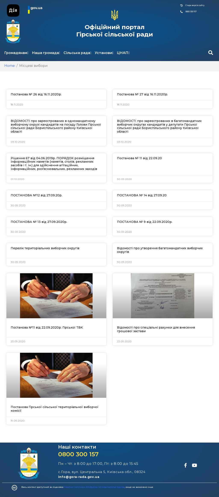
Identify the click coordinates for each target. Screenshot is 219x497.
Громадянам (16, 53)
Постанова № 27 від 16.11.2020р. (142, 94)
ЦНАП (123, 53)
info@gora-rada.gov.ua (78, 477)
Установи (104, 53)
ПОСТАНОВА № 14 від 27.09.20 (142, 195)
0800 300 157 (78, 454)
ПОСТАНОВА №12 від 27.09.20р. (36, 195)
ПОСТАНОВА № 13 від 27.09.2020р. (39, 222)
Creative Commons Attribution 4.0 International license (94, 487)
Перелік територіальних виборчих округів (45, 248)
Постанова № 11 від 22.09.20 (139, 158)
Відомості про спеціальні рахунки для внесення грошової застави (156, 329)
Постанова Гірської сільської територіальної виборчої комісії (54, 409)
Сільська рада (77, 53)
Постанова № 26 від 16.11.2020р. (36, 94)
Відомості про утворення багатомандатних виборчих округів (160, 250)
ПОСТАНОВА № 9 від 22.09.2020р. (144, 222)
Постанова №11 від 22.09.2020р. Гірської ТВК (47, 327)
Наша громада (46, 53)
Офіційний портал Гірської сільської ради (114, 30)
